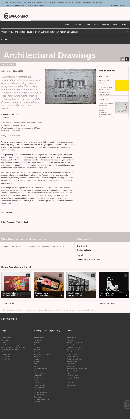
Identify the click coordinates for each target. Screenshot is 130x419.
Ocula (36, 380)
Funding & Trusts (73, 361)
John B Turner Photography (11, 345)
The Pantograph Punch (42, 399)
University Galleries (73, 378)
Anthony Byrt (6, 337)
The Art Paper (39, 394)
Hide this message (118, 5)
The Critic (37, 397)
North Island (71, 383)
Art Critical (37, 347)
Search (4, 40)
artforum (37, 361)
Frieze (36, 371)
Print (3, 222)
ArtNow (36, 364)
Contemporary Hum (41, 368)
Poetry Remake (39, 385)
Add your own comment (13, 246)
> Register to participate (14, 5)
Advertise (105, 24)
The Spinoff (5, 359)
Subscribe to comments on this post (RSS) (47, 246)
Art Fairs (70, 340)
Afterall (36, 342)
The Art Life (5, 357)
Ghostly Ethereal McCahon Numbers (76, 294)
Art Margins (38, 352)
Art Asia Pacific (39, 345)
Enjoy (3, 342)
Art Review (38, 357)
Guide (67, 24)
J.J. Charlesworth (40, 373)
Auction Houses (72, 345)
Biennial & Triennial (73, 349)
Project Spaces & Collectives (77, 368)
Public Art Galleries (73, 371)
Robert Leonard (6, 354)
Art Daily (37, 349)
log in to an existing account (35, 5)
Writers (87, 24)
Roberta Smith (39, 387)
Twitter (19, 222)
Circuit (36, 366)
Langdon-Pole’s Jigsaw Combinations (12, 294)
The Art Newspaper (41, 392)
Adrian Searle (39, 337)
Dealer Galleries (72, 357)
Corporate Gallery (73, 354)
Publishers (70, 373)
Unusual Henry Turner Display (41, 294)
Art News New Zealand (42, 354)
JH (127, 59)
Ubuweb (37, 402)
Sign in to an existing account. (89, 259)
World (69, 387)
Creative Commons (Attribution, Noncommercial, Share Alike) (76, 310)
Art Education (71, 337)
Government (71, 364)
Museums (70, 366)
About (96, 24)
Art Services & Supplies (75, 342)
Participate (77, 24)
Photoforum (38, 383)
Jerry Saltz (38, 375)
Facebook (11, 222)
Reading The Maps (8, 352)
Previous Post (107, 303)
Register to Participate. (86, 250)
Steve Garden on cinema (43, 390)
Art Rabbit (5, 340)
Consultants (71, 352)
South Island (71, 385)
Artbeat (36, 359)
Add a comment (107, 71)
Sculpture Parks (72, 375)
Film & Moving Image (74, 359)
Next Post (8, 303)
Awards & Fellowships (74, 347)
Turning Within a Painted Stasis (107, 294)
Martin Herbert (39, 378)
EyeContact (16, 16)
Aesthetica (38, 340)
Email (26, 222)
